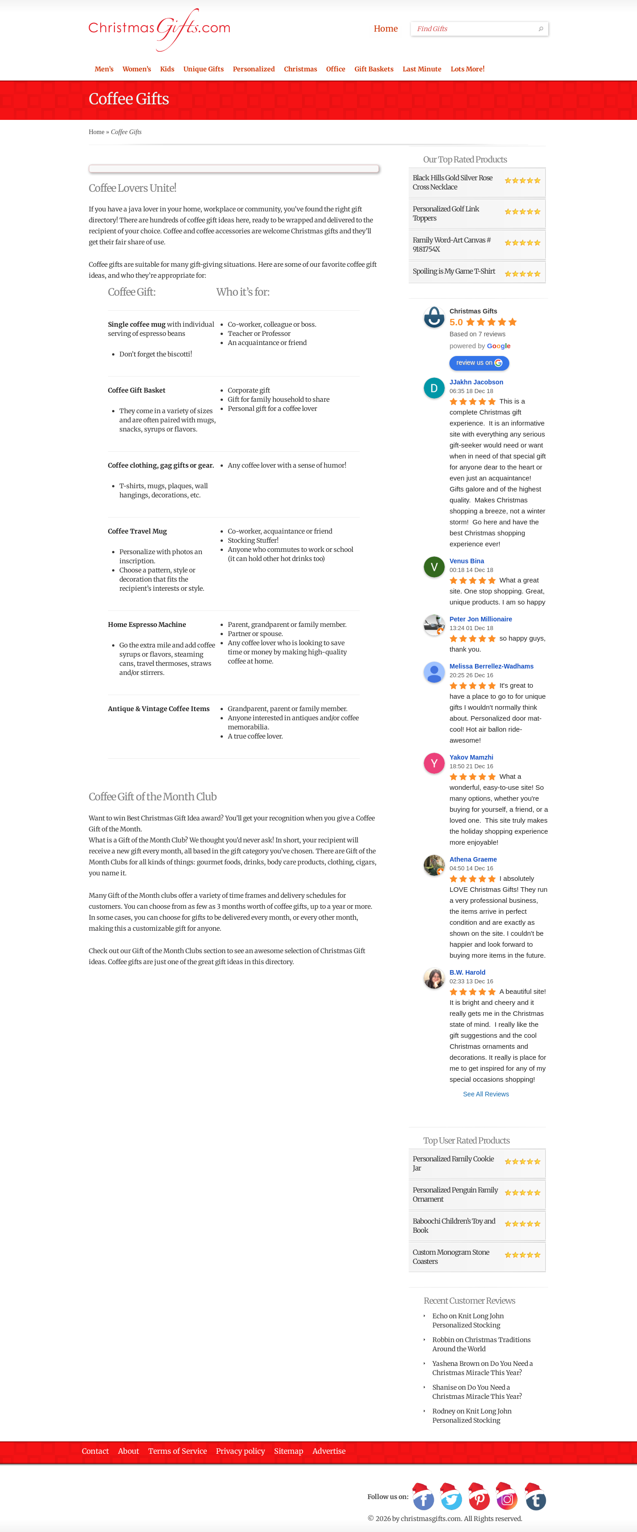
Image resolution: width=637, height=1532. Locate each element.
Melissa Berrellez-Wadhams (491, 666)
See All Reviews (486, 1094)
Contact (95, 1451)
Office (335, 69)
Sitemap (288, 1451)
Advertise (329, 1451)
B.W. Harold (467, 972)
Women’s (137, 69)
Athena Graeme (473, 859)
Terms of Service (177, 1451)
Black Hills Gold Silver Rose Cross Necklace (452, 182)
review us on (479, 363)
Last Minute (422, 69)
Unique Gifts (204, 69)
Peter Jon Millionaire (480, 619)
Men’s (104, 69)
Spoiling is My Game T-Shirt (454, 271)
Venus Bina (466, 561)
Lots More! (468, 69)
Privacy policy (240, 1451)
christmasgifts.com (431, 1519)
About (128, 1451)
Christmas (300, 69)
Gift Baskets (374, 69)
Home (386, 28)
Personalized (254, 69)
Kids (167, 69)
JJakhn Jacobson (476, 382)
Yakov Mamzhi (471, 757)
